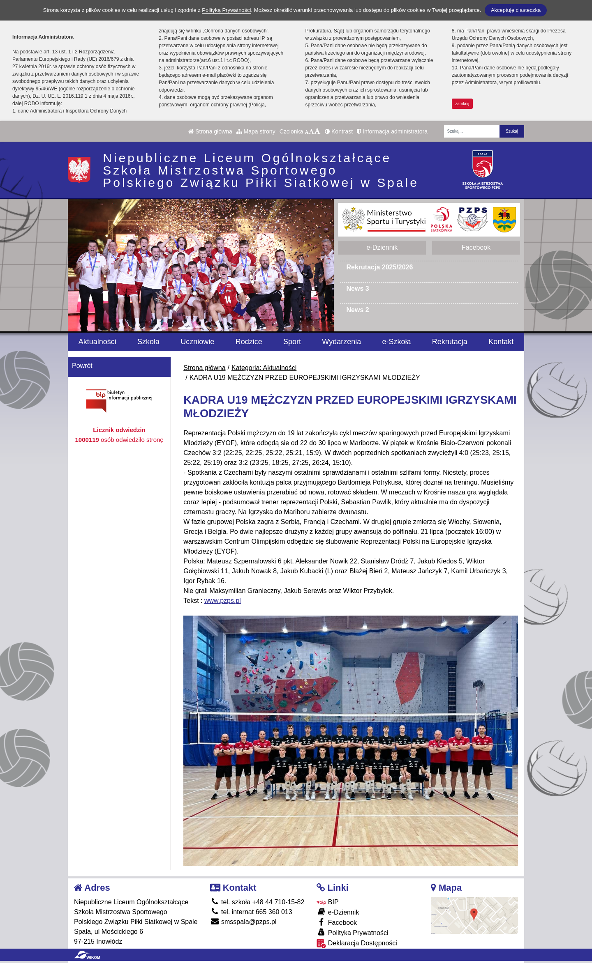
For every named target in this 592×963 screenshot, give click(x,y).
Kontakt (500, 342)
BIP (327, 902)
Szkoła (148, 342)
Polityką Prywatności (226, 10)
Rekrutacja (449, 342)
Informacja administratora (392, 131)
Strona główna (210, 131)
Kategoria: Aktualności (263, 367)
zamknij (462, 103)
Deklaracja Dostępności (357, 943)
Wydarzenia (341, 342)
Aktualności (97, 342)
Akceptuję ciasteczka (516, 10)
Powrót (82, 365)
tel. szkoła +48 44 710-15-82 (257, 902)
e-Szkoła (396, 342)
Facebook (476, 247)
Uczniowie (197, 342)
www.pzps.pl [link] (222, 600)
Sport (292, 342)
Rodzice (249, 342)
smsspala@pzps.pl (243, 921)
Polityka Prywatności (352, 932)
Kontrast (339, 131)
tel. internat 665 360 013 (251, 911)
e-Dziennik (382, 247)
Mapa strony (255, 131)
